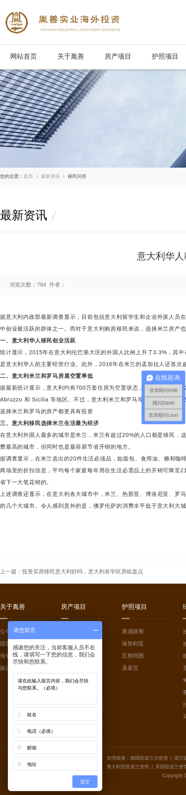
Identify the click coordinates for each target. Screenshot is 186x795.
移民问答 (77, 176)
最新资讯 (50, 176)
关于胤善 (70, 56)
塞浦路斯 (133, 631)
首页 (28, 176)
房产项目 (118, 56)
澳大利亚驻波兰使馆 (128, 766)
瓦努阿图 (133, 656)
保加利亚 (133, 643)
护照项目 (165, 56)
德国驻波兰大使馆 (149, 758)
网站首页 (23, 56)
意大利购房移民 (107, 328)
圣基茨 (130, 668)
